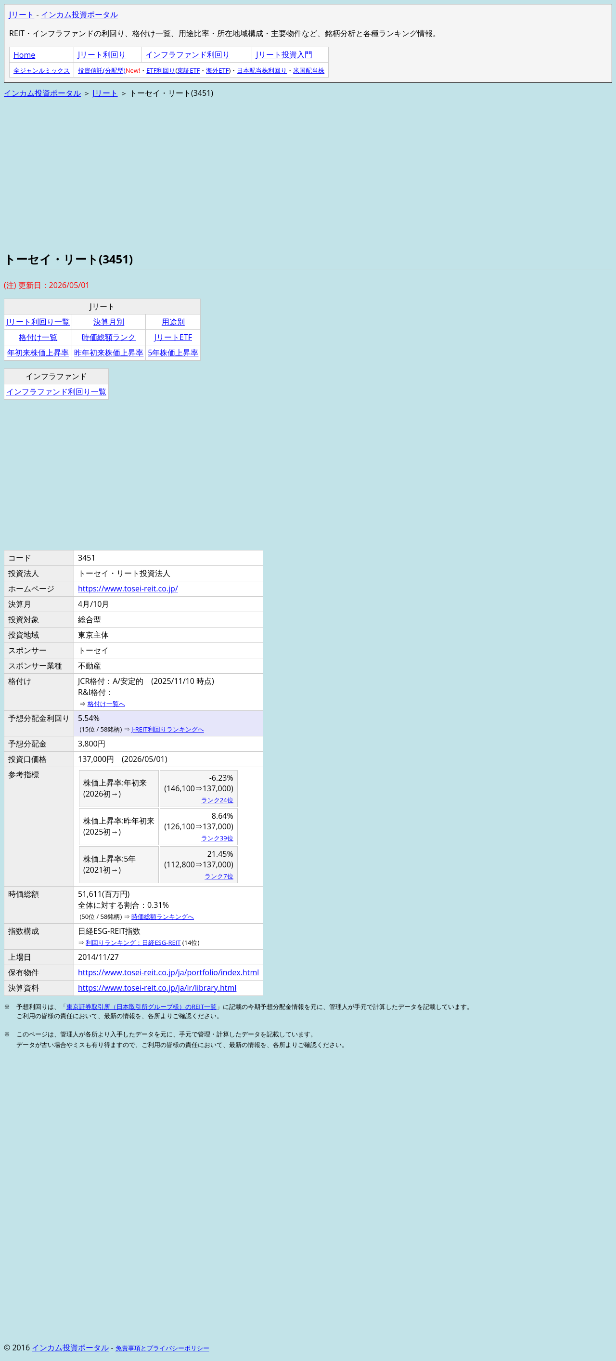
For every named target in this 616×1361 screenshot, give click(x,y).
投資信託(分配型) (102, 70)
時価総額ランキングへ (162, 916)
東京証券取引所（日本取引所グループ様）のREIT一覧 (141, 1006)
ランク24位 (217, 800)
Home (24, 55)
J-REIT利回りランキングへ (167, 729)
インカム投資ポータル (79, 14)
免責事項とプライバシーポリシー (162, 1348)
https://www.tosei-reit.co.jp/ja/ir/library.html (157, 987)
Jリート (21, 14)
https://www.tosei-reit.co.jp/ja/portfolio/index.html (168, 972)
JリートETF (173, 337)
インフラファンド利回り (187, 54)
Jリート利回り (102, 54)
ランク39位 (217, 838)
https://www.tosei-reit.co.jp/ (128, 588)
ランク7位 (219, 876)
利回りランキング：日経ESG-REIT (133, 942)
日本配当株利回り (262, 70)
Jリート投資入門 (284, 54)
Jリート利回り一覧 (38, 321)
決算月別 (108, 321)
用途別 (173, 321)
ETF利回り (160, 70)
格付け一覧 (38, 337)
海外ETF (217, 70)
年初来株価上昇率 (38, 352)
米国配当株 (308, 70)
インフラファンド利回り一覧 (56, 391)
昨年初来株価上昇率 (108, 352)
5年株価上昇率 (173, 352)
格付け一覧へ (106, 703)
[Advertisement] (292, 173)
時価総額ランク (109, 337)
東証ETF (188, 70)
